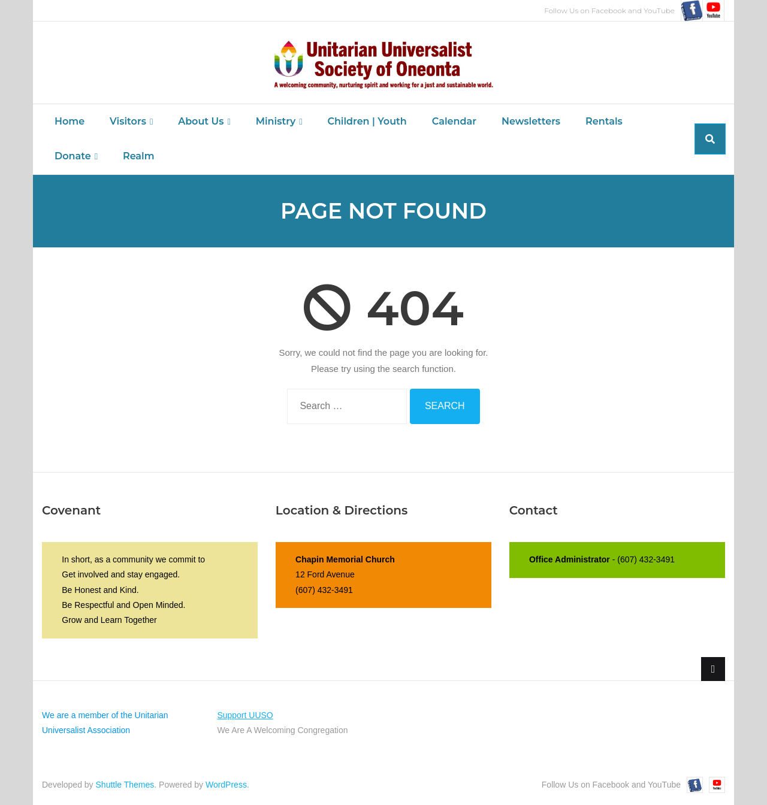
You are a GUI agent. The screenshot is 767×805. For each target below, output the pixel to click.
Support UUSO (245, 715)
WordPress (226, 784)
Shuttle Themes (125, 784)
